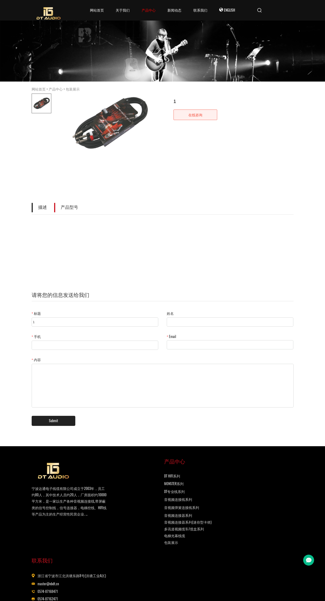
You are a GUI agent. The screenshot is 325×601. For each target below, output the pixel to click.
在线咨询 (195, 115)
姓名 (170, 313)
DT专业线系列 (131, 497)
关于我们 (123, 10)
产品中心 (149, 10)
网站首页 (97, 10)
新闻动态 (174, 10)
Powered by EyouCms (216, 592)
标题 (36, 313)
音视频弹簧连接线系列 (138, 513)
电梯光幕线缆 (131, 541)
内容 (36, 359)
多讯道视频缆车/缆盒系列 (141, 534)
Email (171, 336)
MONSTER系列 (131, 489)
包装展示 (73, 89)
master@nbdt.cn (194, 496)
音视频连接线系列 (135, 505)
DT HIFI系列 (129, 481)
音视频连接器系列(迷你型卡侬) (145, 528)
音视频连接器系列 (135, 521)
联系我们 (200, 10)
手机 (36, 336)
